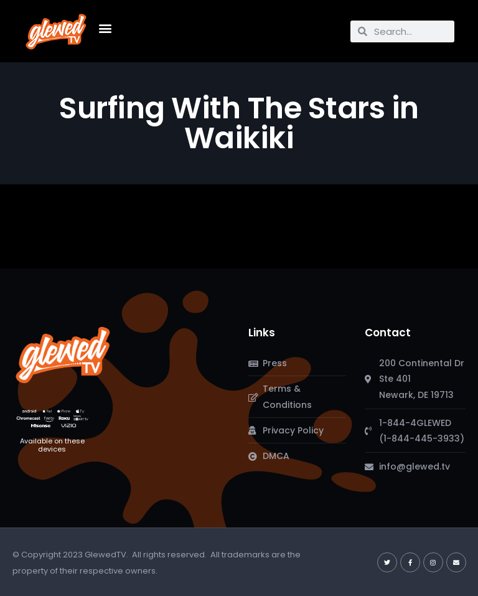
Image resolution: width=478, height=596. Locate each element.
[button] (105, 28)
